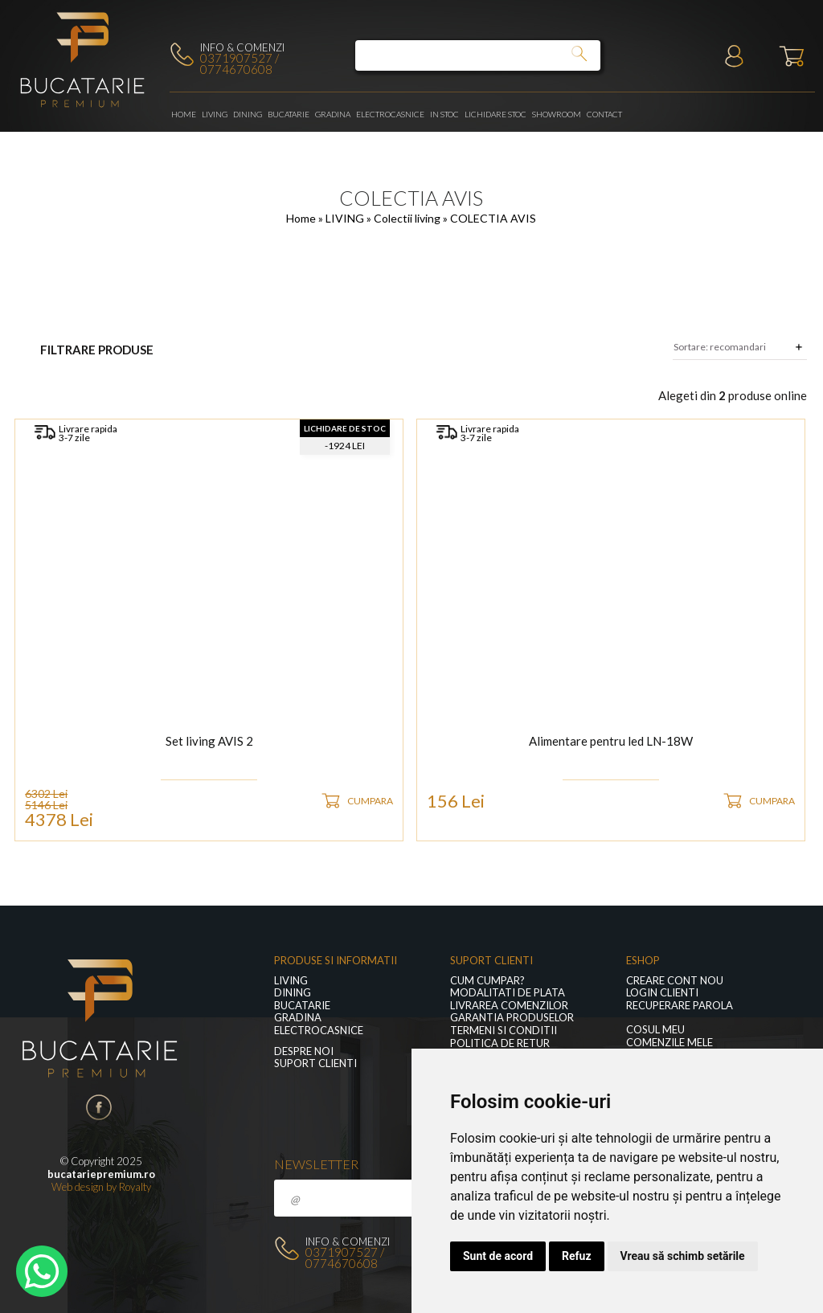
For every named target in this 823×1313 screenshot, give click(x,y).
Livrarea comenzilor (509, 1006)
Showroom (556, 114)
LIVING (214, 114)
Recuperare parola (679, 1006)
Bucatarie (288, 114)
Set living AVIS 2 (209, 741)
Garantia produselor (512, 1018)
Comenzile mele (669, 1043)
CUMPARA (370, 801)
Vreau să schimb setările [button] (682, 1256)
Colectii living (408, 218)
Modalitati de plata (507, 993)
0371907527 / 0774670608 (239, 63)
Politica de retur (500, 1043)
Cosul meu (655, 1030)
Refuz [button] (577, 1256)
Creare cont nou (674, 981)
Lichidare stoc (495, 114)
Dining (247, 114)
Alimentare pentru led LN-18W (611, 741)
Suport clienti (315, 1063)
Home (183, 114)
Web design (77, 1186)
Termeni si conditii (503, 1031)
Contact (604, 114)
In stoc (444, 114)
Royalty (135, 1186)
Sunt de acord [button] (498, 1256)
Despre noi (304, 1051)
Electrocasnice (390, 114)
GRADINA (332, 114)
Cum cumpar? (487, 981)
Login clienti (662, 993)
